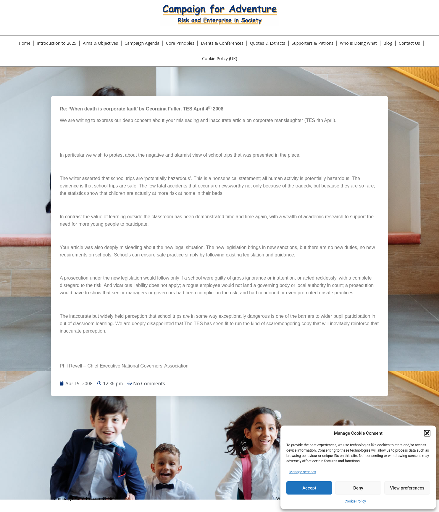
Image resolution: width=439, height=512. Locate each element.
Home (24, 43)
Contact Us (409, 43)
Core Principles (180, 43)
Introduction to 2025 (56, 43)
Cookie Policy (355, 501)
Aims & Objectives (100, 43)
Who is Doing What (358, 43)
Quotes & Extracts (267, 43)
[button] (427, 433)
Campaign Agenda (142, 43)
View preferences (407, 488)
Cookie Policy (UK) (219, 58)
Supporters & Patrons (312, 43)
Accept (309, 488)
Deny (358, 488)
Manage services (302, 472)
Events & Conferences (222, 43)
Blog (387, 43)
